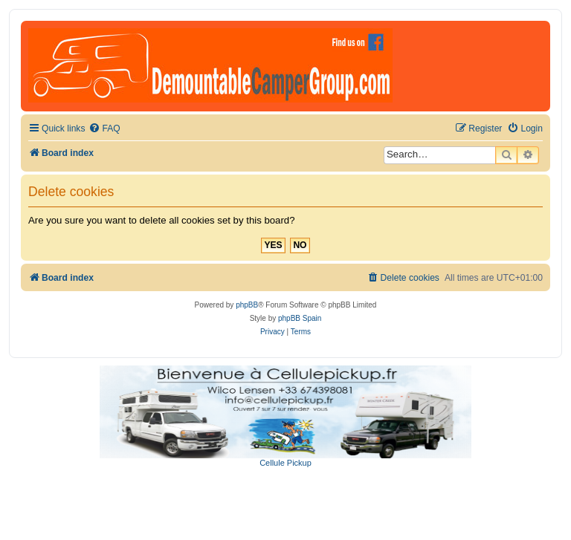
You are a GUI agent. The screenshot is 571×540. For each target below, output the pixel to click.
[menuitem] (104, 129)
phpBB (247, 305)
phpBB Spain (299, 318)
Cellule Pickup (285, 462)
